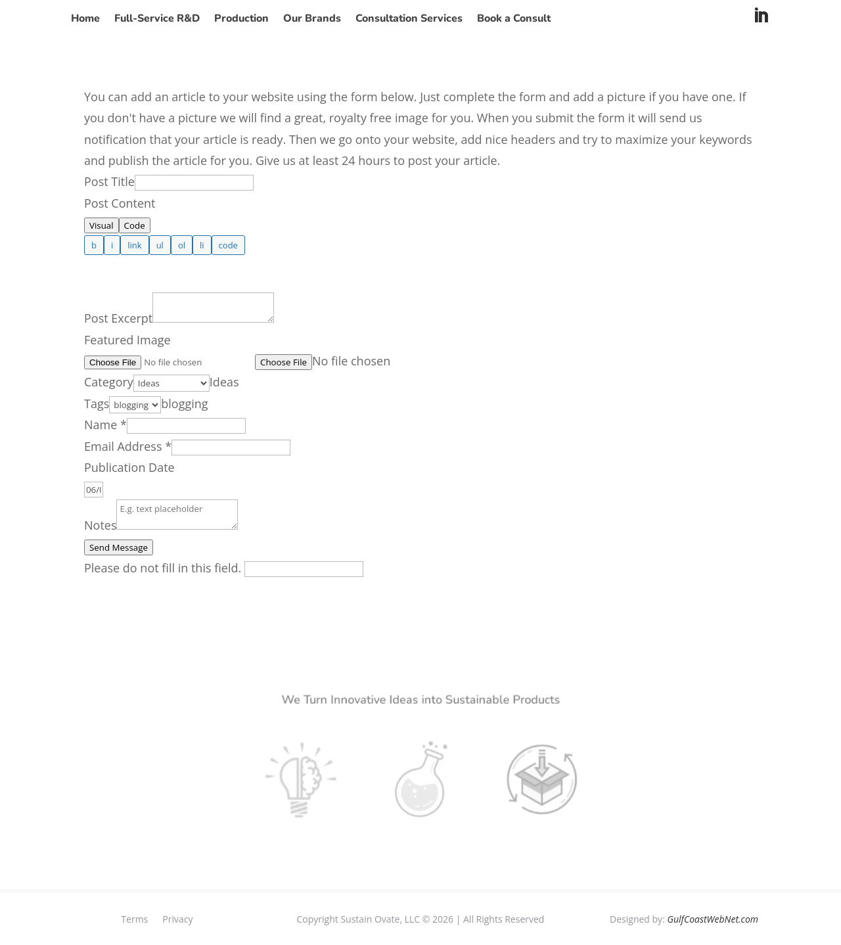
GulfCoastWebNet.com (712, 919)
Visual (101, 225)
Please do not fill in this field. (223, 568)
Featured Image (127, 340)
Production (241, 20)
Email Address (127, 446)
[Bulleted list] (160, 245)
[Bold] (94, 245)
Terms (134, 918)
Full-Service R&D (157, 20)
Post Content (120, 203)
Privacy (177, 918)
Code (134, 225)
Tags (96, 403)
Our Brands (312, 20)
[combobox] (224, 382)
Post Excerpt (118, 318)
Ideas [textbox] (224, 382)
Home (85, 20)
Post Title (109, 181)
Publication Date (129, 467)
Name (105, 424)
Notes (100, 525)
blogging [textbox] (184, 403)
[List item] (202, 245)
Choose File (283, 362)
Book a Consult (514, 20)
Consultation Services (409, 20)
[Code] (228, 245)
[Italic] (112, 245)
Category (108, 382)
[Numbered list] (182, 245)
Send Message (118, 547)
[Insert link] (134, 245)
